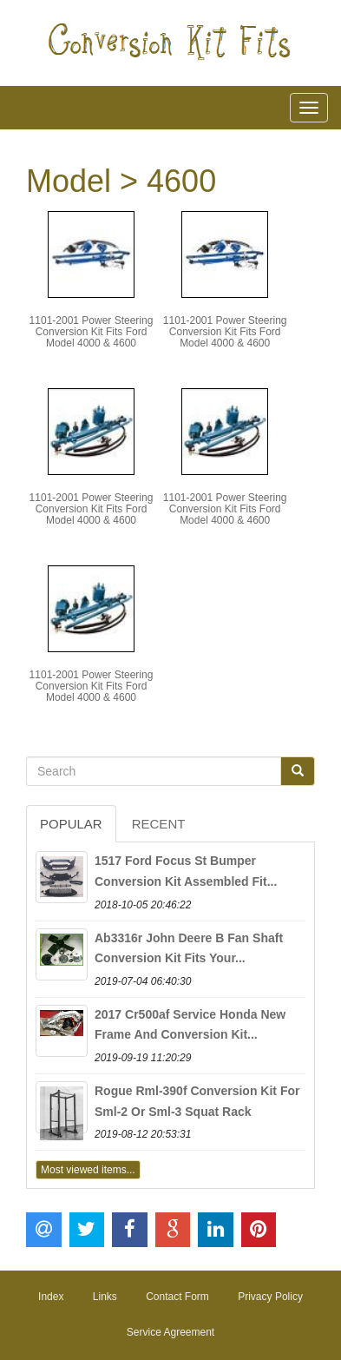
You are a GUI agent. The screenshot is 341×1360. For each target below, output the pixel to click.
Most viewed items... (88, 1170)
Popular (71, 823)
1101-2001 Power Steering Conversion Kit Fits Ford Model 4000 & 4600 (92, 331)
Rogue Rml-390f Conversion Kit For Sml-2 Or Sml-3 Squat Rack (197, 1101)
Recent (159, 823)
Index (50, 1297)
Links (105, 1297)
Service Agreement (170, 1332)
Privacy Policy (270, 1297)
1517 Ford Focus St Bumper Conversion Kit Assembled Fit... (186, 871)
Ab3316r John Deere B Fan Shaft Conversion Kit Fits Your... (189, 948)
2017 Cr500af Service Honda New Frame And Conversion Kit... (190, 1024)
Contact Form (177, 1297)
